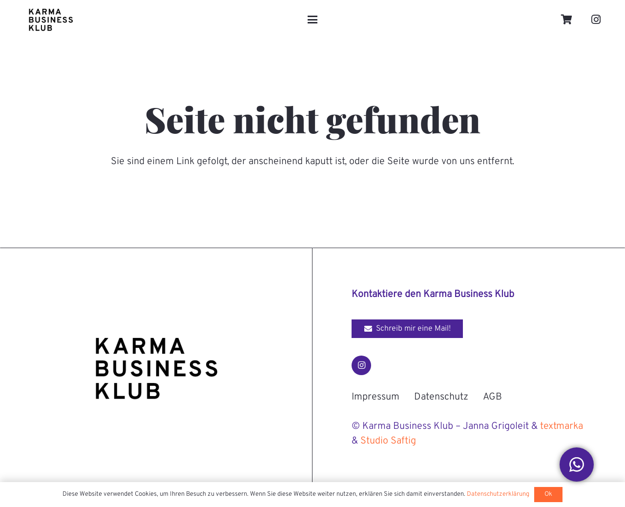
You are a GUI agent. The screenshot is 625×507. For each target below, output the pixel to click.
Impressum (375, 397)
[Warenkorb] (567, 19)
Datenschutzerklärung (498, 494)
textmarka (561, 426)
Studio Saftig (388, 441)
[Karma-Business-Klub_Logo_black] (50, 19)
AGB (492, 397)
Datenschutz (441, 397)
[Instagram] (596, 19)
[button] (312, 19)
